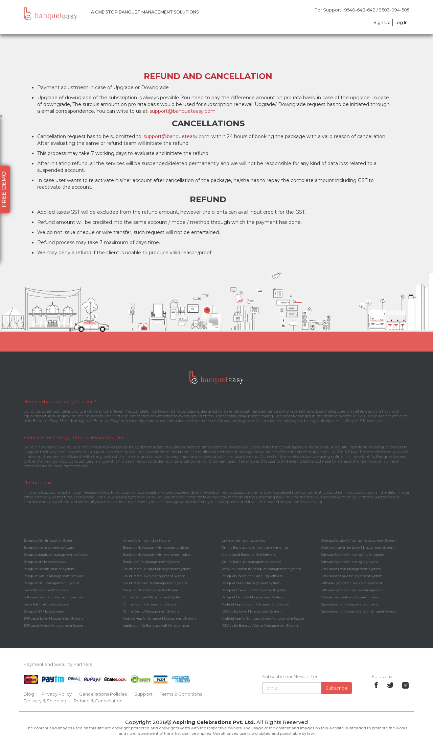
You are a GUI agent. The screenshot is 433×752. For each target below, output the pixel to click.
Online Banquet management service (251, 562)
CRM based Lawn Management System (351, 569)
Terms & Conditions (181, 694)
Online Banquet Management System (153, 597)
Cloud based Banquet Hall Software (249, 554)
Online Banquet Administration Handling (255, 547)
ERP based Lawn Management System (53, 618)
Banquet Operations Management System (255, 590)
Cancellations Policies (103, 694)
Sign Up (382, 22)
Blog (29, 694)
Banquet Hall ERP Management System (253, 597)
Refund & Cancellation (98, 700)
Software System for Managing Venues (53, 597)
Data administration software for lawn (350, 597)
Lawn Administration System (46, 604)
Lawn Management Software (46, 590)
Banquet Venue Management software (54, 576)
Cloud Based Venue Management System (155, 583)
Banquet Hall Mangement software (150, 590)
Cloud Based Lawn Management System (154, 576)
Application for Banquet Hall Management (156, 625)
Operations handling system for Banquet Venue (358, 611)
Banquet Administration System (49, 540)
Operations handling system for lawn (349, 604)
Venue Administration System (146, 540)
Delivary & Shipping (45, 700)
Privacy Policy (57, 694)
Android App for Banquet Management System (159, 618)
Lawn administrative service (243, 540)
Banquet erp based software (45, 562)
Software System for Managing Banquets (352, 554)
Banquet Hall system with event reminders (156, 554)
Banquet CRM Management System (151, 562)
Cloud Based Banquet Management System (157, 569)
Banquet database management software (56, 554)
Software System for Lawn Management (351, 583)
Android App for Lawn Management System (255, 604)
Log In (401, 22)
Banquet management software (49, 547)
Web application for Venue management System (359, 540)
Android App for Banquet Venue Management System (263, 618)
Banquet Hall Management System (51, 583)
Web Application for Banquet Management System (261, 569)
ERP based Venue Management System (54, 625)
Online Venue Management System (151, 611)
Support (143, 694)
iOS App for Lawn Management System (252, 611)
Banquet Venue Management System (251, 583)
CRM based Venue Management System (352, 576)
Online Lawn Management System (150, 604)
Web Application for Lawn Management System (358, 547)
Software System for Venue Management (352, 590)
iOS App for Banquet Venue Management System (260, 625)
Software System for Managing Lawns (349, 562)
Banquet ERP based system (45, 611)
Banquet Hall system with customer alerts (156, 547)
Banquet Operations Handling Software (252, 576)
